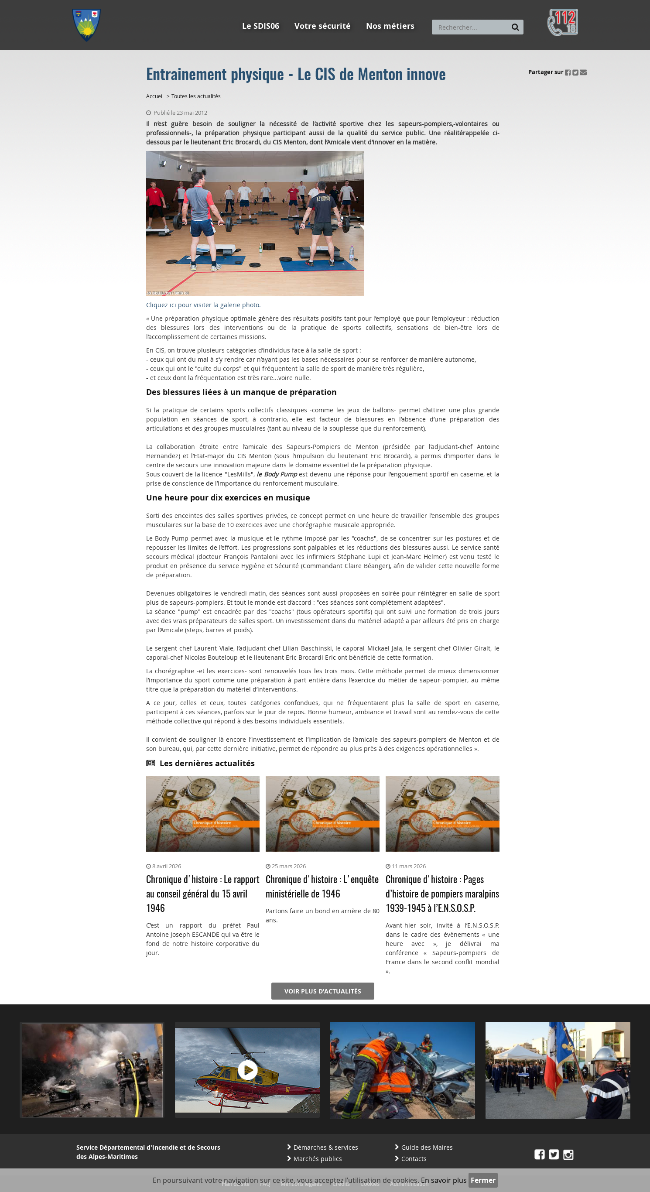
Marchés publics (318, 1158)
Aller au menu (89, 3)
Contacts (414, 1158)
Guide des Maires (427, 1147)
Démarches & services (326, 1147)
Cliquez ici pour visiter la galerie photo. (203, 305)
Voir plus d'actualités (322, 991)
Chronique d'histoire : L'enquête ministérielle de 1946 (322, 887)
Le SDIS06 (260, 26)
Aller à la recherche (189, 3)
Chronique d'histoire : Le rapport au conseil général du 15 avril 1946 (203, 894)
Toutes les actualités (196, 95)
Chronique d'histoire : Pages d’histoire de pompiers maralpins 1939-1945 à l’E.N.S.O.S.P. (442, 894)
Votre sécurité (322, 26)
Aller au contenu (136, 3)
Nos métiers (390, 26)
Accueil (155, 95)
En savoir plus (444, 1180)
